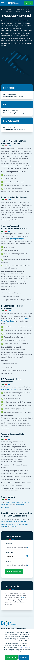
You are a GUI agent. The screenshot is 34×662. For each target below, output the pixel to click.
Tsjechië (9, 522)
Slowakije (16, 522)
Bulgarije (4, 526)
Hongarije (23, 522)
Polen (3, 522)
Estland (4, 524)
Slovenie (13, 526)
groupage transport (17, 239)
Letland (10, 524)
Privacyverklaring (25, 647)
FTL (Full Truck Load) (9, 389)
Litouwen (17, 524)
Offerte (28, 3)
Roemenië (24, 524)
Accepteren (11, 657)
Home (3, 9)
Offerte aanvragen (14, 571)
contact (22, 597)
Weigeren (23, 657)
